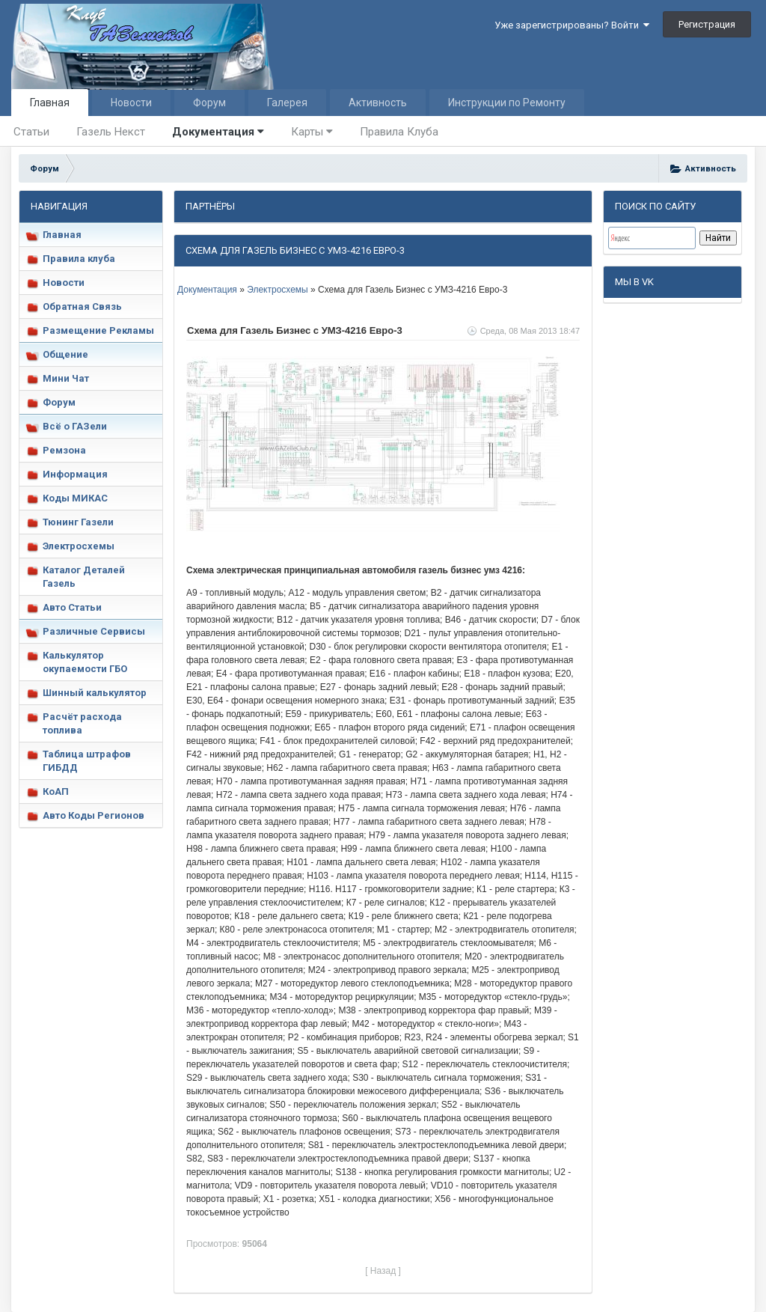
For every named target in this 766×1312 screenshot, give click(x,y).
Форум (209, 103)
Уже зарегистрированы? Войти (571, 25)
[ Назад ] (383, 1271)
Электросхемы (277, 289)
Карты (312, 131)
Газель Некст (110, 131)
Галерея (287, 103)
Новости (131, 103)
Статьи (31, 131)
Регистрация (706, 24)
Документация (218, 131)
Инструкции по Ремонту (507, 103)
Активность (378, 103)
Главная (50, 103)
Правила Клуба (399, 131)
